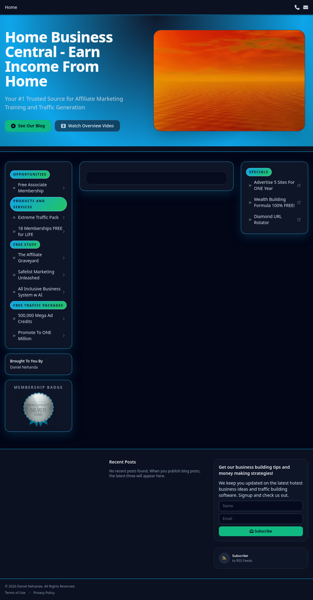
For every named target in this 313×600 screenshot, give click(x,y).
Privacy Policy (43, 592)
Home (11, 7)
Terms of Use (15, 592)
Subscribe (261, 531)
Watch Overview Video (87, 126)
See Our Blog (28, 126)
